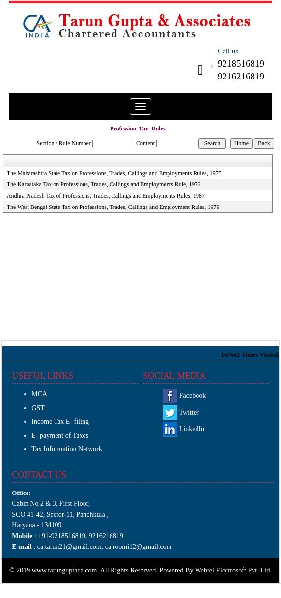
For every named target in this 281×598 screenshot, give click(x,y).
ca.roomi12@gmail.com (138, 546)
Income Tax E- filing (60, 421)
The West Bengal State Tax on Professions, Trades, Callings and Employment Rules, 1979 (113, 207)
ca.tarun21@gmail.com (68, 546)
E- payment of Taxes (59, 435)
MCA (39, 394)
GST (37, 408)
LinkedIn (183, 429)
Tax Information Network (66, 449)
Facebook (184, 395)
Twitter (180, 412)
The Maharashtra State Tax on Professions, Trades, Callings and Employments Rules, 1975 (114, 173)
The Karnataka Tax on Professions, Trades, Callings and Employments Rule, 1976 (104, 184)
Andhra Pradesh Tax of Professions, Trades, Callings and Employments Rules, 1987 (106, 195)
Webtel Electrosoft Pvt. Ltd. (233, 570)
